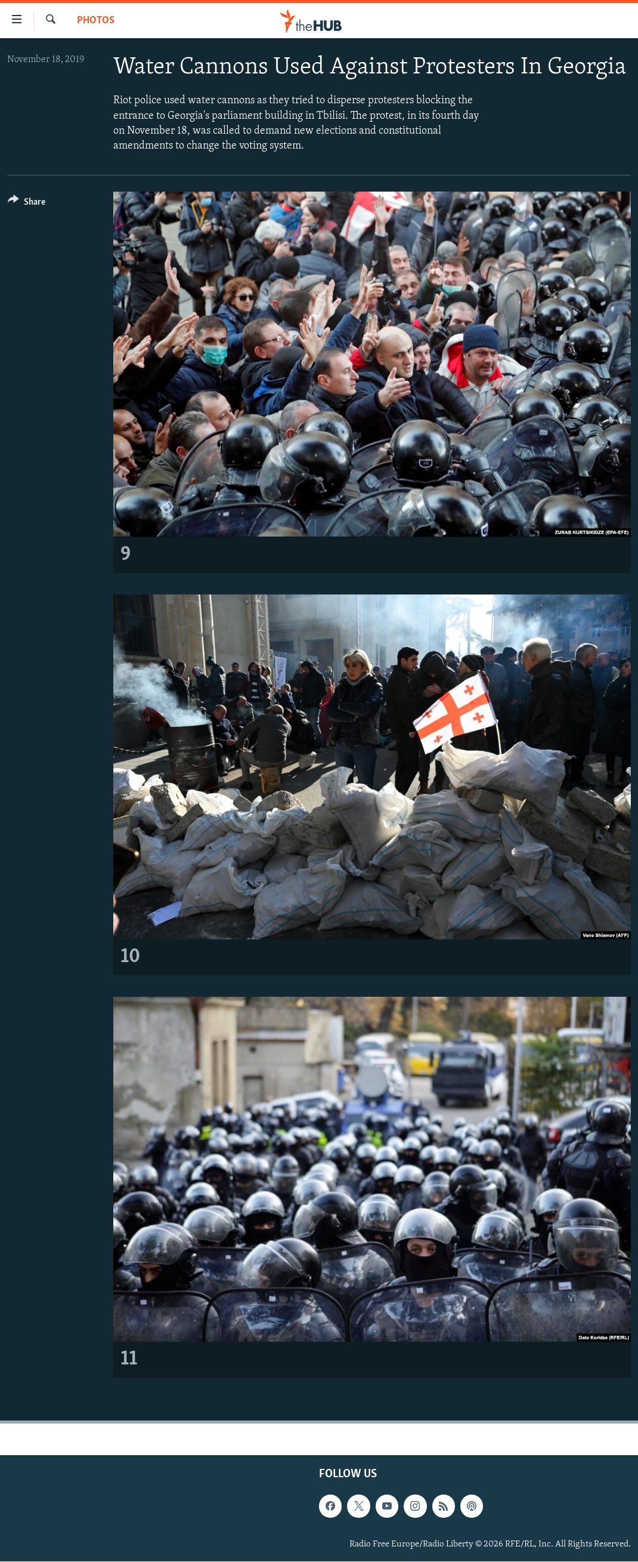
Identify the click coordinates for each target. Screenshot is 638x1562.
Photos (95, 20)
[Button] (26, 204)
